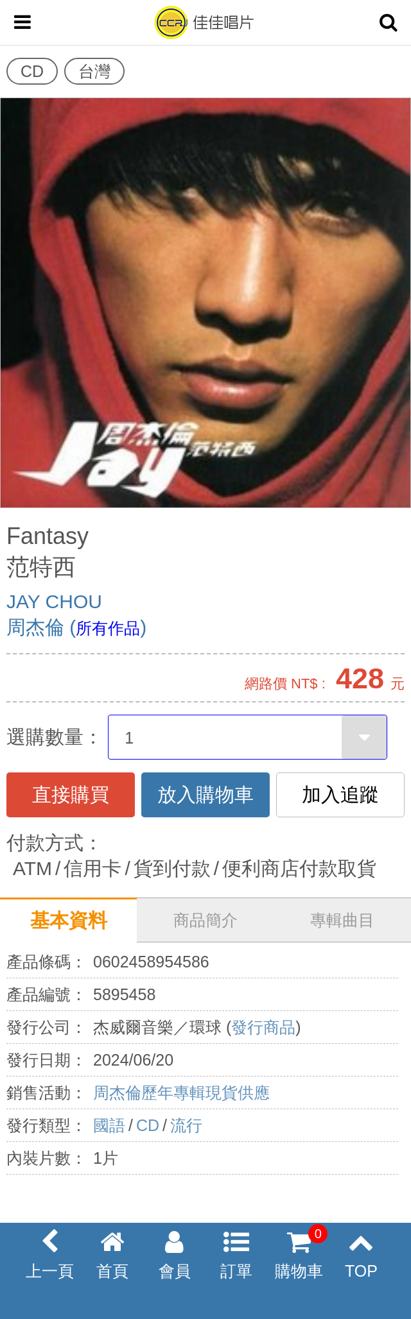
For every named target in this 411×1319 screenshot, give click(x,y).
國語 (109, 1125)
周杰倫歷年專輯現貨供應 (181, 1093)
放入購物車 (205, 794)
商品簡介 (205, 920)
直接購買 (70, 794)
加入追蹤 (340, 794)
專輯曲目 (342, 920)
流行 (186, 1125)
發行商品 (263, 1027)
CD (147, 1125)
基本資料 (68, 920)
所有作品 (108, 628)
